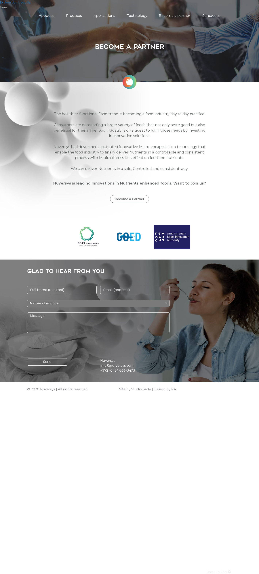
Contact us (211, 16)
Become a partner (174, 16)
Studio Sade (141, 389)
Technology (137, 16)
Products (74, 16)
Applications (104, 16)
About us (46, 16)
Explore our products (15, 2)
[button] (129, 199)
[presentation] (55, 346)
